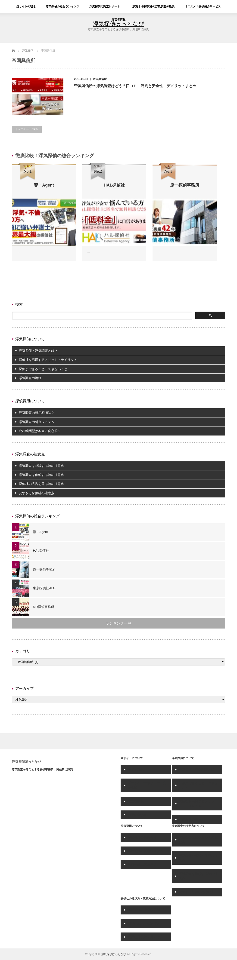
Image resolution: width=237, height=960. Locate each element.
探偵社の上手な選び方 (144, 923)
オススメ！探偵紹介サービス (203, 6)
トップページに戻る (26, 129)
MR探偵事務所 (43, 607)
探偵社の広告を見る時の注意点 (41, 484)
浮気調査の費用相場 (142, 837)
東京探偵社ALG (44, 588)
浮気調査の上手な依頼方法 (147, 910)
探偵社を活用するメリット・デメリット (48, 360)
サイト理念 (136, 769)
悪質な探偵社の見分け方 (145, 937)
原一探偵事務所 (44, 569)
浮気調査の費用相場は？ (36, 412)
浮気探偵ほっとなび (26, 762)
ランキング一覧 (118, 623)
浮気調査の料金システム (36, 422)
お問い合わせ (137, 815)
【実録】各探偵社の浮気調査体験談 (152, 6)
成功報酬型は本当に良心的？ (40, 431)
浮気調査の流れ (30, 378)
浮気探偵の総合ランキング (62, 6)
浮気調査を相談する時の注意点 (41, 466)
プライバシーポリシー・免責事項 (147, 785)
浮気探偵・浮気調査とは (196, 769)
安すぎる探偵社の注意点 (36, 493)
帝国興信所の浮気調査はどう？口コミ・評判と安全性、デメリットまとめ (135, 86)
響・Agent (40, 532)
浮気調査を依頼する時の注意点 (41, 475)
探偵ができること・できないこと (43, 369)
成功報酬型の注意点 (142, 864)
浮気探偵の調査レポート (104, 6)
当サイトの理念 (26, 6)
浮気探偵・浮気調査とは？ (38, 351)
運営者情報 (118, 19)
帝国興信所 (100, 79)
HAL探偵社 (41, 550)
